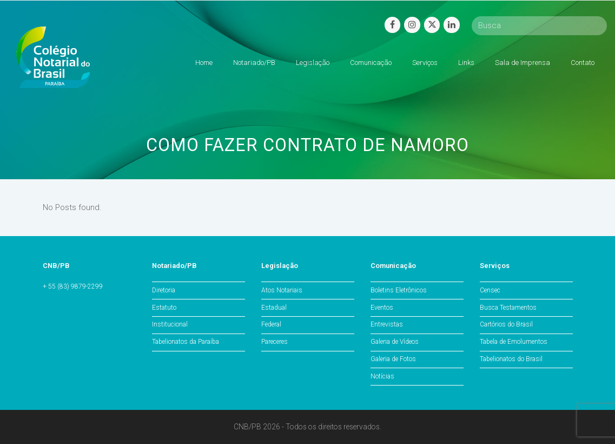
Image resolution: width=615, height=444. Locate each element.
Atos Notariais (281, 290)
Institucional (170, 324)
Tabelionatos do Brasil (511, 359)
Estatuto (164, 307)
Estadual (274, 307)
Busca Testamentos (508, 307)
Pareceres (274, 341)
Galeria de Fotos (393, 359)
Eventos (382, 307)
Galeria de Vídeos (395, 341)
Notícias (382, 376)
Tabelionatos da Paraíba (185, 341)
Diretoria (163, 290)
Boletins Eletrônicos (399, 290)
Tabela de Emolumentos (513, 341)
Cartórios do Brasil (506, 324)
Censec (490, 290)
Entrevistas (387, 324)
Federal (271, 324)
